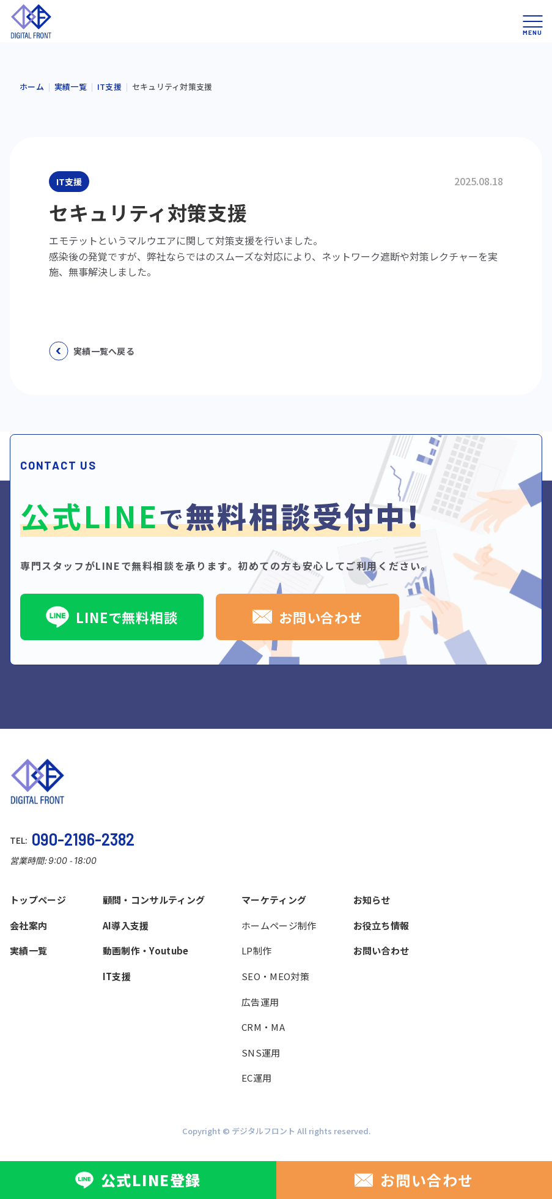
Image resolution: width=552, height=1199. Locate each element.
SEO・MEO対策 (275, 976)
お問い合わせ (307, 617)
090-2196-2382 (83, 838)
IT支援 (117, 976)
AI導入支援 (126, 925)
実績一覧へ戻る (91, 351)
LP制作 (256, 950)
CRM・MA (263, 1026)
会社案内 (28, 925)
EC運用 (256, 1077)
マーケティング (273, 899)
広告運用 (260, 1001)
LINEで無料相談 (112, 617)
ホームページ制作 (278, 925)
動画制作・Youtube (146, 950)
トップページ (38, 899)
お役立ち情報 (381, 925)
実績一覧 (28, 950)
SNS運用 (261, 1052)
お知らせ (372, 899)
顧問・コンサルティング (154, 899)
